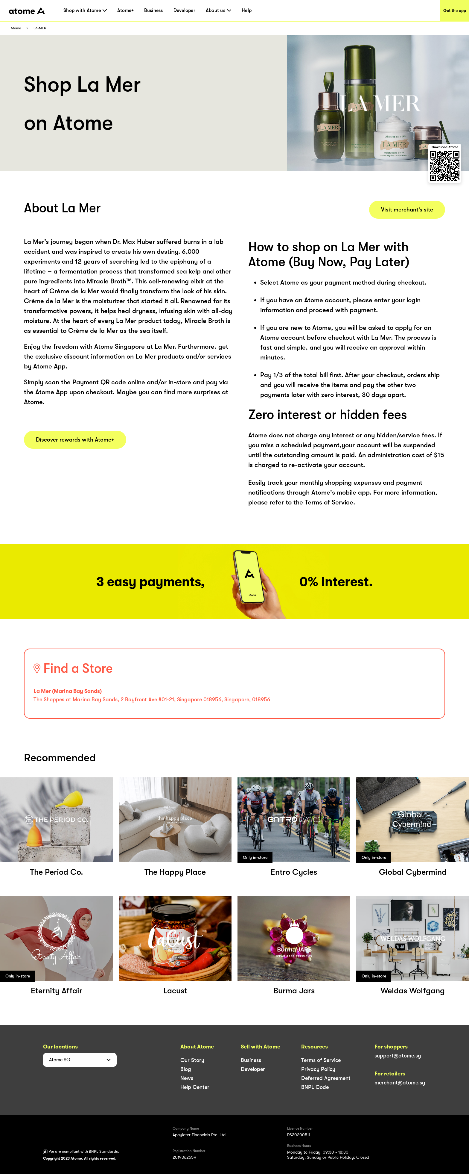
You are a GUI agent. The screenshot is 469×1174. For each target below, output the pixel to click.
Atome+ (125, 10)
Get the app (454, 10)
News (186, 1078)
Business (153, 10)
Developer (184, 10)
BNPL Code (315, 1087)
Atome (16, 28)
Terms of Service (321, 1060)
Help (247, 10)
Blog (185, 1069)
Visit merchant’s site (407, 209)
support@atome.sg (397, 1056)
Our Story (192, 1060)
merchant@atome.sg (399, 1083)
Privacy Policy (318, 1069)
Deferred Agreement (326, 1078)
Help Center (194, 1087)
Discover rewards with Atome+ (75, 439)
